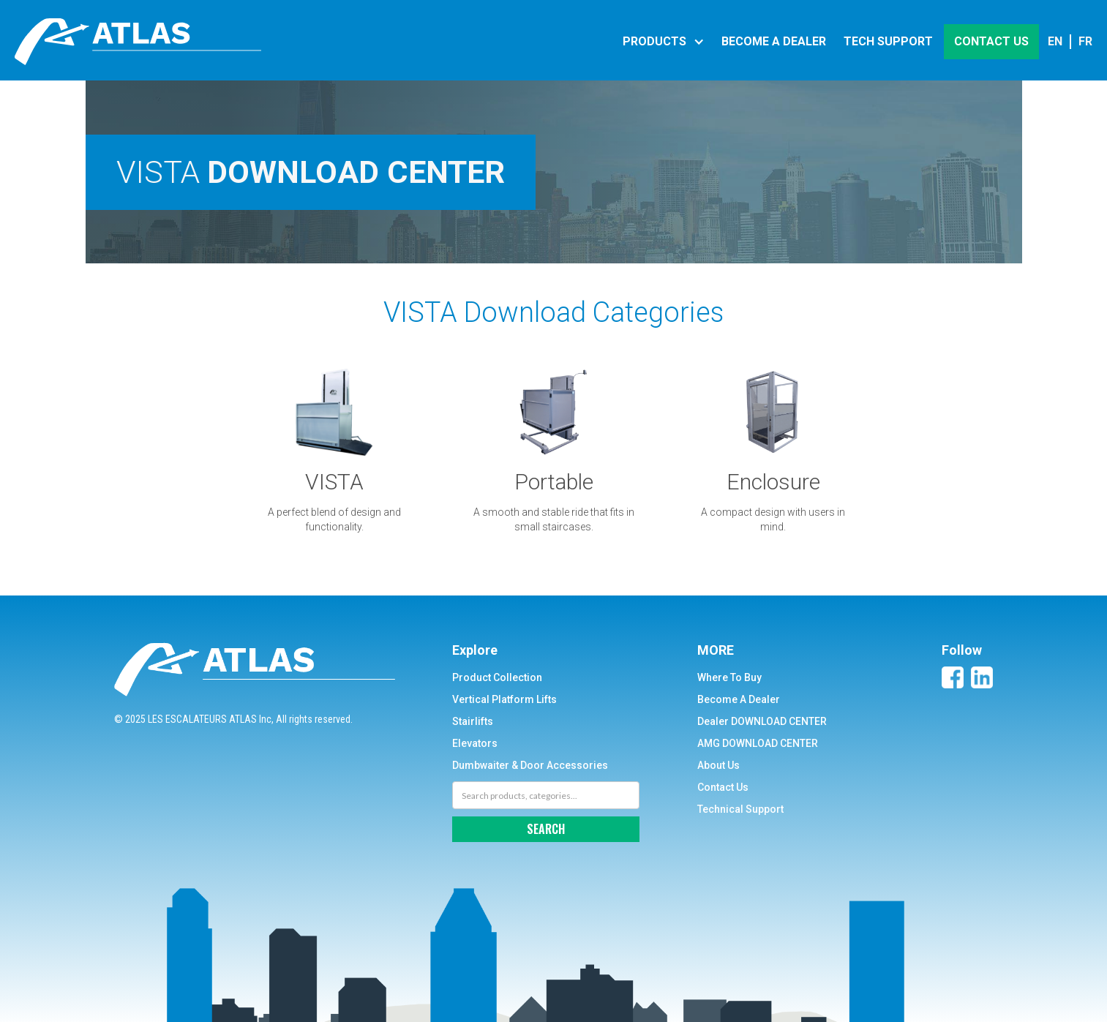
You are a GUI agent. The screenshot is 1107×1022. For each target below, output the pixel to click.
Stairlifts (472, 721)
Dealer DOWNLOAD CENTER (762, 721)
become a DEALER (773, 41)
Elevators (475, 743)
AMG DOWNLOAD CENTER (757, 743)
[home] (138, 41)
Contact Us (722, 787)
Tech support (888, 41)
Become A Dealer (738, 699)
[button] (661, 41)
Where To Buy (729, 677)
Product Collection (497, 677)
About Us (718, 765)
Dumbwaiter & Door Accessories (530, 765)
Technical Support (740, 809)
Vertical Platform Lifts (504, 699)
